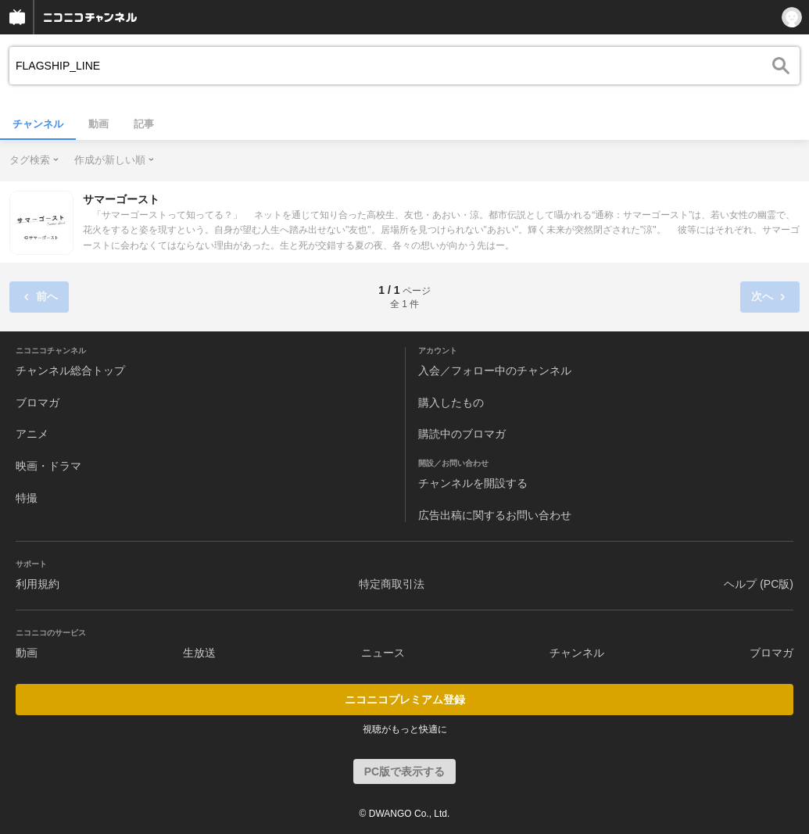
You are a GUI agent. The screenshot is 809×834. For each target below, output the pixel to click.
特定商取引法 (391, 584)
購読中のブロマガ (462, 434)
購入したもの (451, 402)
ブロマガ (37, 402)
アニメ (32, 434)
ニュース (383, 652)
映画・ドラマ (48, 466)
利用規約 (37, 584)
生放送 (199, 652)
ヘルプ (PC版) (758, 584)
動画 (98, 124)
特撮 (27, 498)
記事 (144, 124)
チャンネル (38, 124)
